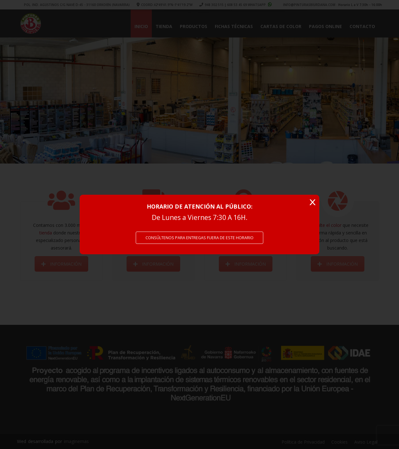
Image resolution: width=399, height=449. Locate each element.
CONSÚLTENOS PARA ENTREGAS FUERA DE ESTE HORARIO (199, 237)
